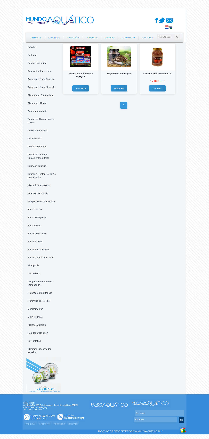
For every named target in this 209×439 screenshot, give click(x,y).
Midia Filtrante (35, 317)
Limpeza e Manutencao (40, 293)
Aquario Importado (37, 111)
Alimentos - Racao (37, 103)
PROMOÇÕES (73, 38)
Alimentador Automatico (40, 95)
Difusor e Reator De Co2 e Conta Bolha (42, 176)
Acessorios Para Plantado (41, 87)
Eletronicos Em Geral (39, 185)
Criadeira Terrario (37, 166)
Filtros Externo (35, 241)
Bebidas (32, 47)
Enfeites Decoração (38, 193)
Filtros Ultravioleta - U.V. (41, 257)
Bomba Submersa (37, 63)
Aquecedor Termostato (40, 71)
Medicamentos (35, 309)
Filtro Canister (35, 209)
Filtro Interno (34, 225)
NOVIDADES (147, 38)
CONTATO (109, 38)
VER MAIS (81, 88)
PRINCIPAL (36, 38)
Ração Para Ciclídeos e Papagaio (81, 75)
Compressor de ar (37, 146)
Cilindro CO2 (34, 138)
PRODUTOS (92, 38)
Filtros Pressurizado (38, 249)
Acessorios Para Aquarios (41, 79)
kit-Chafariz (34, 273)
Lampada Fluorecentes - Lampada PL (40, 283)
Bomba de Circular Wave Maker (41, 121)
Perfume (32, 55)
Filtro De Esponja (37, 217)
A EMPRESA (53, 38)
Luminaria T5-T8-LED (39, 301)
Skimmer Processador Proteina (39, 351)
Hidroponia (33, 265)
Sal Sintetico (34, 341)
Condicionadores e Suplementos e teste (38, 156)
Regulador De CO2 (38, 333)
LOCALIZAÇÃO (128, 38)
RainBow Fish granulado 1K (157, 73)
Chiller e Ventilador (38, 130)
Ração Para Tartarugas (119, 73)
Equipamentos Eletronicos (41, 201)
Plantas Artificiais (37, 325)
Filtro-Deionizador (37, 233)
